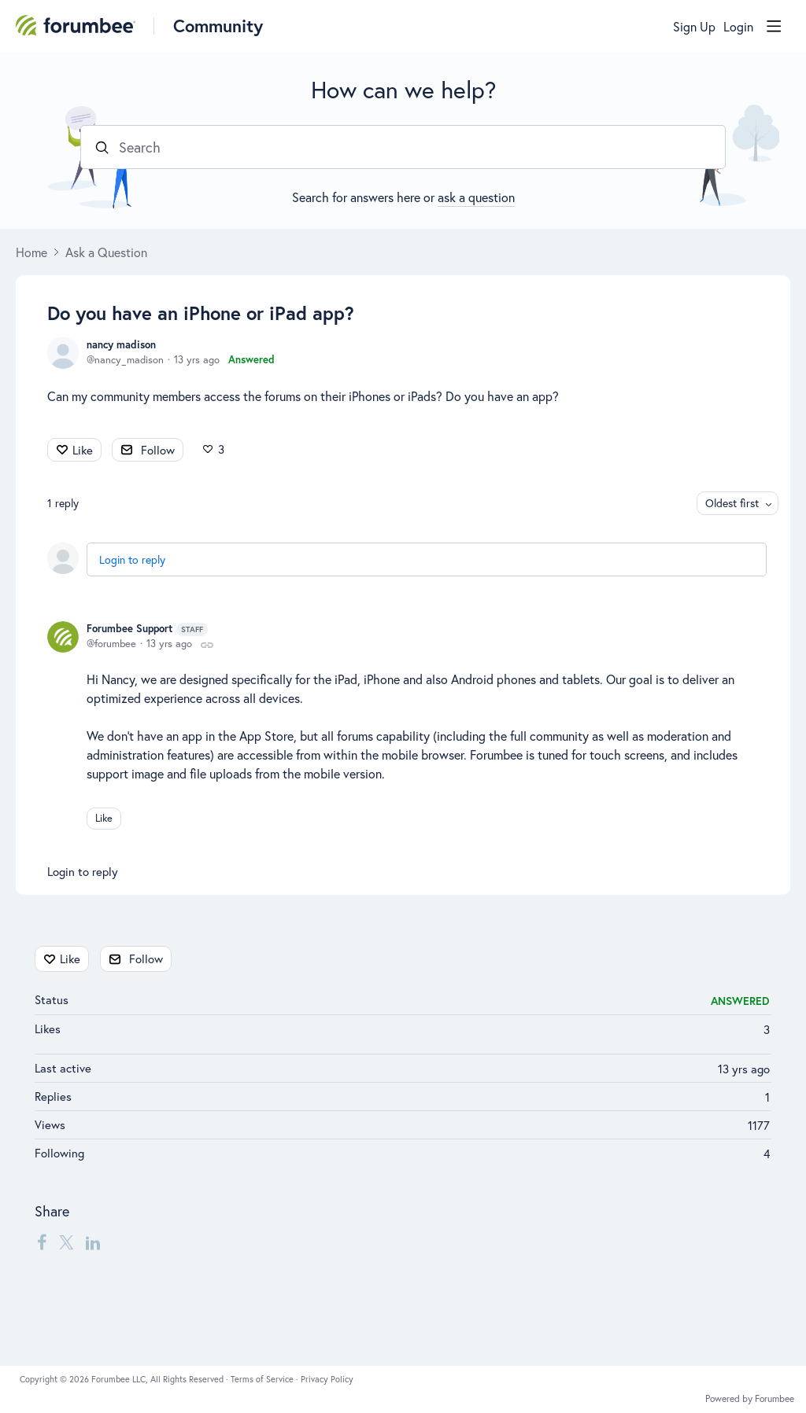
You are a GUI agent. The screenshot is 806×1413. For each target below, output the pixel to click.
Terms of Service (263, 1379)
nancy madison (121, 344)
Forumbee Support (147, 629)
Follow (158, 450)
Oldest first (732, 502)
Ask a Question (106, 252)
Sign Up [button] (694, 27)
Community (218, 25)
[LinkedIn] (92, 1242)
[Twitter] (66, 1242)
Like (82, 450)
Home (31, 252)
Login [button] (738, 27)
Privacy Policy (327, 1379)
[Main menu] (774, 26)
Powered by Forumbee (749, 1398)
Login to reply (132, 559)
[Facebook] (42, 1242)
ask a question (476, 197)
